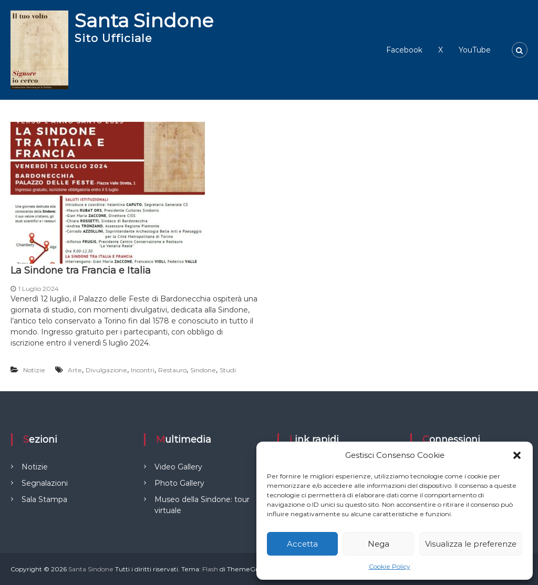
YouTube (475, 50)
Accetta (302, 544)
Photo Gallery (179, 483)
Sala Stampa (44, 499)
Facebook (404, 50)
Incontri (142, 370)
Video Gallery (178, 467)
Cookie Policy (389, 566)
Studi (228, 370)
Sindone (203, 370)
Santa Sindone (144, 20)
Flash (210, 569)
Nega (378, 544)
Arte (75, 370)
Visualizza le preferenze (470, 544)
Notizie (34, 370)
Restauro (172, 370)
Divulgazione (106, 370)
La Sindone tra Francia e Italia (81, 270)
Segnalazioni (45, 483)
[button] (517, 455)
